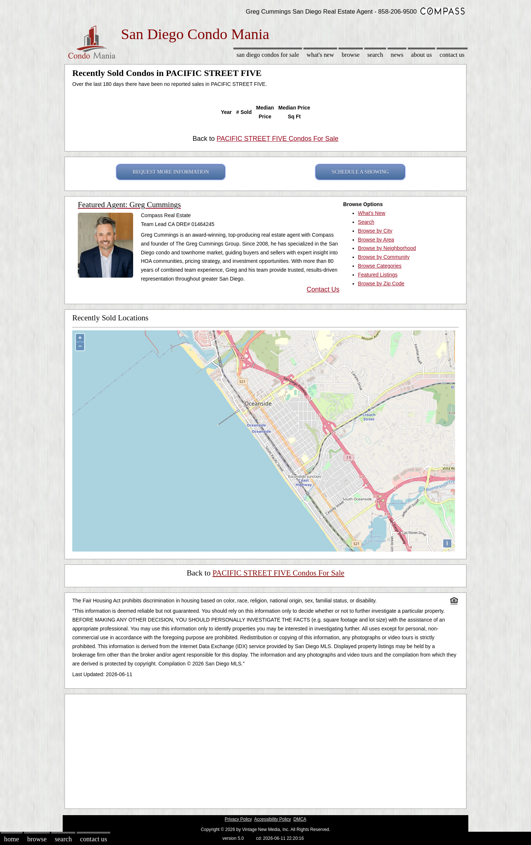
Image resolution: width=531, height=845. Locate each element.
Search (375, 54)
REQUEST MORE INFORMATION (171, 172)
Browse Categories (380, 266)
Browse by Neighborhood (387, 248)
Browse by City (375, 231)
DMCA (300, 819)
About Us (421, 54)
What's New (320, 54)
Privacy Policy (238, 819)
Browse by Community (384, 257)
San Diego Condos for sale (267, 54)
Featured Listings (378, 275)
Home (11, 839)
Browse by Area (376, 240)
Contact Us (452, 54)
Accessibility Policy (272, 819)
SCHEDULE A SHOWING (360, 172)
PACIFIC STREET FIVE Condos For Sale (277, 138)
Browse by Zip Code (381, 283)
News (397, 54)
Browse (351, 54)
